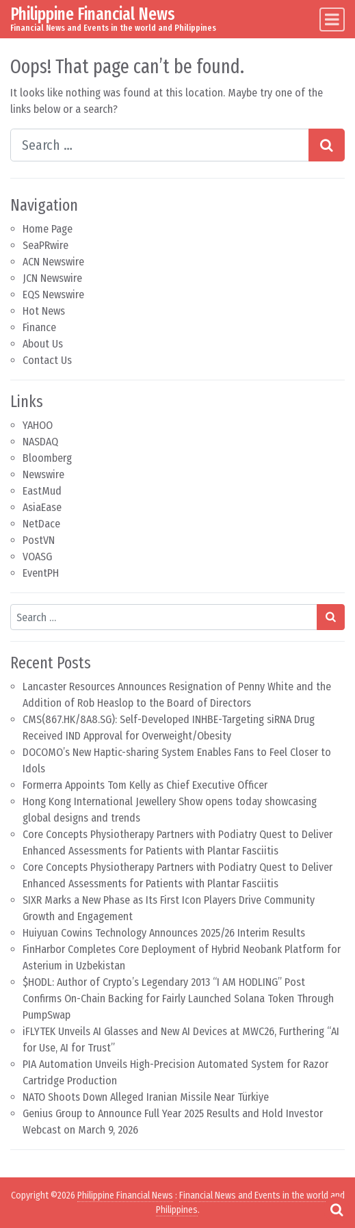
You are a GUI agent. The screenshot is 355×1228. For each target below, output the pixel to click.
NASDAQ (40, 441)
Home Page (48, 228)
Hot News (44, 310)
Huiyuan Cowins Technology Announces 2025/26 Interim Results (164, 932)
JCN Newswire (52, 278)
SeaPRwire (45, 245)
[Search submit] (326, 145)
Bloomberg (47, 458)
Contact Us (47, 360)
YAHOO (38, 425)
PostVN (39, 540)
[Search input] (159, 145)
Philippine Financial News (92, 14)
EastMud (42, 490)
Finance (39, 327)
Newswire (43, 474)
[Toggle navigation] (332, 19)
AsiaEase (42, 507)
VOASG (37, 556)
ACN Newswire (53, 261)
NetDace (41, 523)
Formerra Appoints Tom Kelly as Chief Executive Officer (145, 785)
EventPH (41, 572)
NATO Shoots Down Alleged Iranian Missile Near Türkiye (146, 1096)
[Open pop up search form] (337, 1210)
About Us (43, 343)
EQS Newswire (53, 294)
